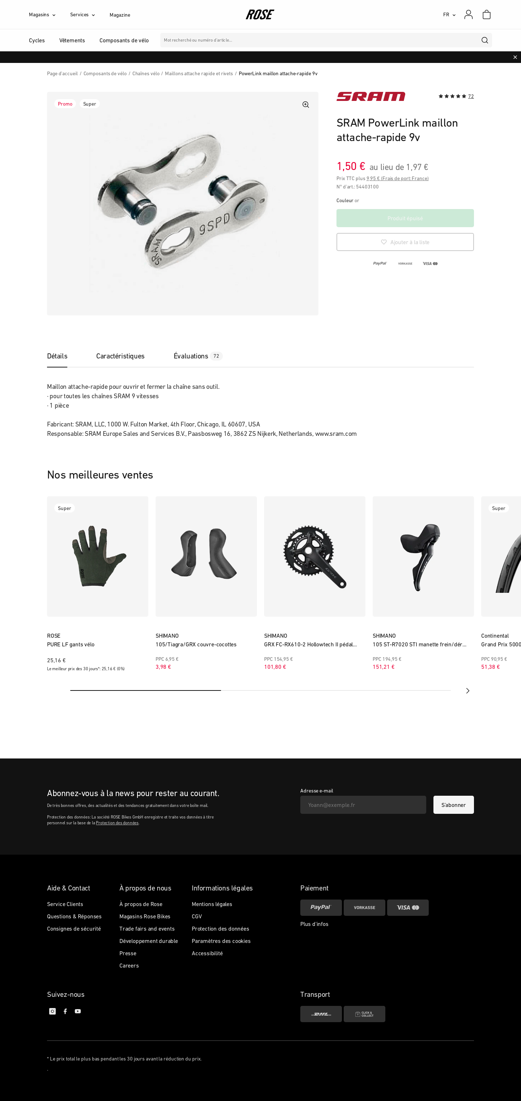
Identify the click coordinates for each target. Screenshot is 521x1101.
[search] (485, 40)
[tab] (64, 355)
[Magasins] (49, 14)
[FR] (449, 14)
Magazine (120, 15)
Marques (280, 40)
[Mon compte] (468, 14)
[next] (466, 690)
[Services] (90, 14)
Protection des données (117, 822)
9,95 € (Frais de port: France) (398, 178)
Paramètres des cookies (221, 941)
